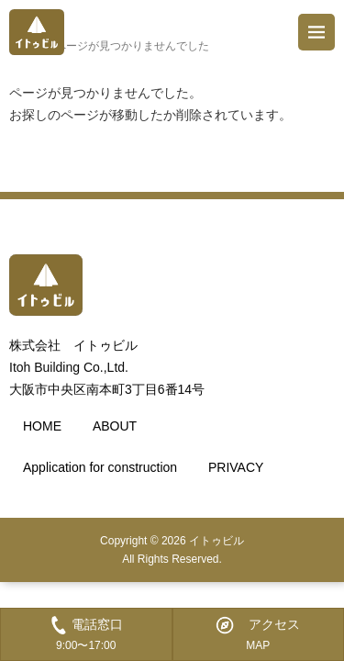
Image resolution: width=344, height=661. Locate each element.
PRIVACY (235, 467)
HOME (42, 426)
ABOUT (115, 426)
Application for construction (100, 467)
